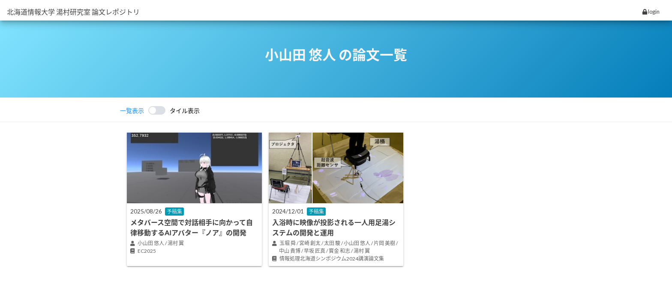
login (651, 11)
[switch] (160, 110)
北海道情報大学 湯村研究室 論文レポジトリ (73, 12)
